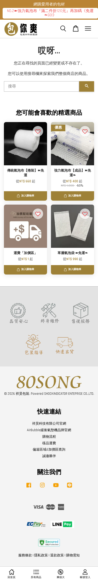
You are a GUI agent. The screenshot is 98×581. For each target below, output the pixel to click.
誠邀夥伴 (49, 456)
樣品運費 (49, 443)
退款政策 (57, 555)
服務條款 (25, 555)
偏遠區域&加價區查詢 (49, 449)
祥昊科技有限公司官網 (49, 423)
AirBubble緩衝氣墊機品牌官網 (49, 430)
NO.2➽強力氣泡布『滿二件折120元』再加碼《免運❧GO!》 (50, 13)
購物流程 (49, 437)
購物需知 (73, 555)
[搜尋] (41, 86)
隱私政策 (41, 555)
